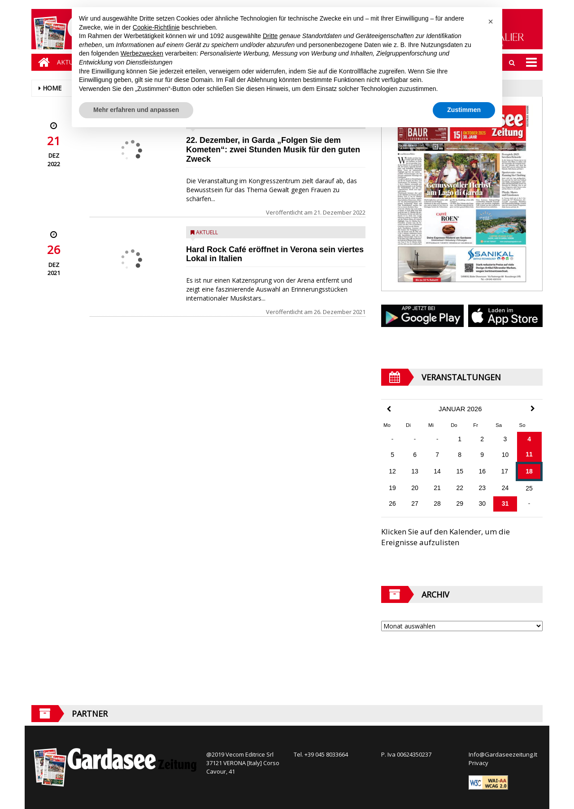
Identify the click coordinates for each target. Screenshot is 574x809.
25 (529, 488)
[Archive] (462, 626)
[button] (490, 21)
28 (437, 503)
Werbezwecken (142, 53)
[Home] (41, 62)
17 (504, 471)
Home (52, 88)
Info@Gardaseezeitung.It (503, 754)
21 (437, 487)
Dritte (270, 35)
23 (482, 487)
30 (482, 503)
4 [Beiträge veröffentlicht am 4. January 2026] (529, 439)
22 (459, 487)
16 (482, 471)
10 (505, 454)
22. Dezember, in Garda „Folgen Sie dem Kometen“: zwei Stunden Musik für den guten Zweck (273, 150)
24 (505, 487)
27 (414, 503)
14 (437, 471)
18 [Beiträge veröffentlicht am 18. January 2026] (529, 471)
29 (459, 503)
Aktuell (207, 232)
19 (392, 487)
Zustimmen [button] (464, 109)
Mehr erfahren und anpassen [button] (136, 109)
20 (414, 487)
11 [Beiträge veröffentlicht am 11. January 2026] (529, 454)
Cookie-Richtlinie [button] (156, 27)
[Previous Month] (388, 409)
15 (459, 471)
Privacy (478, 763)
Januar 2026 (460, 409)
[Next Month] (532, 408)
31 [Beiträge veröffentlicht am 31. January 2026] (505, 503)
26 (392, 503)
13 (414, 471)
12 (392, 471)
